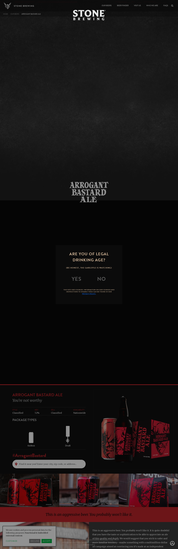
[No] (101, 279)
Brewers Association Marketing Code (97, 540)
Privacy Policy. (89, 294)
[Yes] (76, 279)
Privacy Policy (89, 545)
